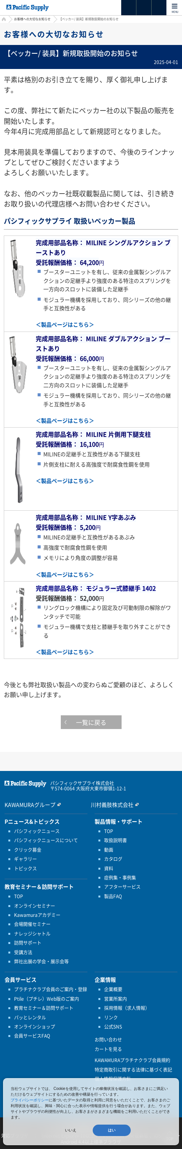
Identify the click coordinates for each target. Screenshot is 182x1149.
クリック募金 (27, 850)
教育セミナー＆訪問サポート (43, 1008)
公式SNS (113, 1026)
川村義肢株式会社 (112, 804)
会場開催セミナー (32, 924)
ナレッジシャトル (32, 933)
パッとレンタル (30, 1017)
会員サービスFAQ (32, 1035)
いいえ (70, 1130)
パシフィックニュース (37, 831)
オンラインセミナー (34, 906)
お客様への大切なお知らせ (32, 19)
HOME (3, 20)
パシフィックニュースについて (46, 840)
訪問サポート (27, 942)
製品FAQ (113, 896)
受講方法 (23, 952)
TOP (18, 896)
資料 (108, 868)
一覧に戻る (91, 722)
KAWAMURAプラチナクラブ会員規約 (132, 1060)
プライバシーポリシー (30, 1100)
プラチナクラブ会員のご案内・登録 (50, 989)
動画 (108, 850)
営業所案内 (115, 999)
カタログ (113, 859)
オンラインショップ (34, 1026)
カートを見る (108, 1049)
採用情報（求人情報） (127, 1008)
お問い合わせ (108, 1039)
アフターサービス (122, 886)
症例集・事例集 (120, 877)
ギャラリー (25, 859)
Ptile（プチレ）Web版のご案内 (46, 999)
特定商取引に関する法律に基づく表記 (133, 1069)
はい (112, 1130)
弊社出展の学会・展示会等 (41, 961)
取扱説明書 (115, 840)
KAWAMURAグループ (30, 804)
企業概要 (113, 989)
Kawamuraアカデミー (37, 915)
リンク (111, 1017)
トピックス (25, 868)
